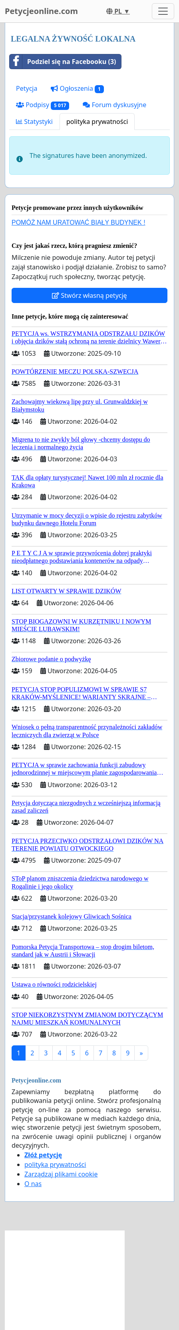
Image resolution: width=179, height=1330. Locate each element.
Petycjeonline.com (41, 11)
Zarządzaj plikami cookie (60, 1174)
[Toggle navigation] (163, 11)
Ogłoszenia (77, 88)
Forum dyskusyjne (114, 104)
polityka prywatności (97, 121)
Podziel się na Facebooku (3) (63, 61)
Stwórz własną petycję (89, 295)
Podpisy (42, 105)
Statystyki (34, 121)
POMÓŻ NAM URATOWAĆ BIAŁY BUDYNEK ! (78, 222)
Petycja (26, 88)
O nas (33, 1183)
